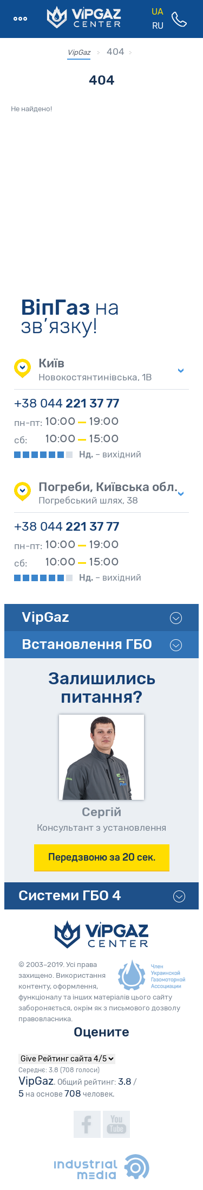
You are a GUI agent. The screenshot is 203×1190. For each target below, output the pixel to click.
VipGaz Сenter (101, 934)
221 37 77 (66, 403)
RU (157, 26)
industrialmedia (101, 1166)
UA (157, 12)
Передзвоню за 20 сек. (101, 857)
